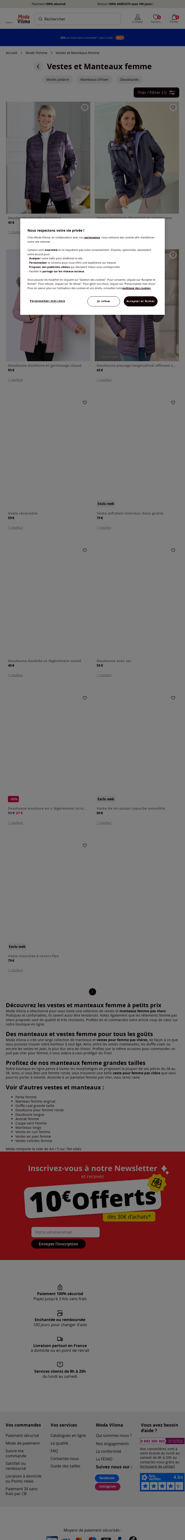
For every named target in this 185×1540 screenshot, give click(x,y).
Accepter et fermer (140, 301)
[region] (92, 266)
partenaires (92, 237)
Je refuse (103, 301)
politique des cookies (137, 288)
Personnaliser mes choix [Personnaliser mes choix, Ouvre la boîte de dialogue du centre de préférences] (47, 301)
